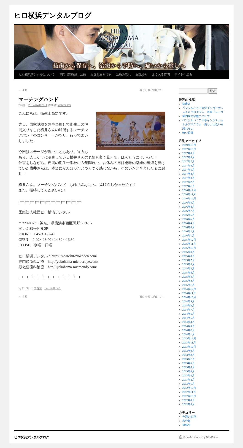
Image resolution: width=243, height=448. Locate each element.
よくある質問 (161, 74)
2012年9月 (188, 400)
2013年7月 (188, 359)
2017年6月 (188, 165)
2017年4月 (188, 173)
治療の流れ (123, 74)
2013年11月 (189, 342)
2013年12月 (189, 338)
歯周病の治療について (196, 116)
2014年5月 (188, 317)
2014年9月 (188, 301)
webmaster (64, 105)
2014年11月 (189, 293)
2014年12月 (189, 289)
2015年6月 (188, 264)
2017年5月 (188, 169)
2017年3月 (188, 178)
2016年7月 (188, 210)
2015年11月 (189, 243)
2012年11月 (189, 392)
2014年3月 (188, 326)
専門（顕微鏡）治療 (72, 74)
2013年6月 (188, 363)
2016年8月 (188, 206)
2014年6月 (188, 313)
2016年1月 (188, 235)
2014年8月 (188, 305)
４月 (23, 90)
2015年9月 (188, 252)
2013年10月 (189, 346)
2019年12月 (189, 145)
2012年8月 (188, 404)
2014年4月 (188, 322)
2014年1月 (188, 334)
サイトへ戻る (183, 74)
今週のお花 (189, 416)
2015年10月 (189, 247)
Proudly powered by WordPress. (201, 437)
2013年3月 (188, 375)
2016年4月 (188, 223)
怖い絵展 (187, 132)
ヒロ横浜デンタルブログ (53, 15)
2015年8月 (188, 256)
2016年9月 (188, 202)
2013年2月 (188, 379)
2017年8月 (188, 157)
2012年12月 (189, 387)
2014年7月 (188, 309)
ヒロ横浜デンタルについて (37, 74)
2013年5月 (188, 367)
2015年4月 (188, 272)
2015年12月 (189, 239)
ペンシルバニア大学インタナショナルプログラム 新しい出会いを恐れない (203, 124)
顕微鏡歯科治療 (101, 74)
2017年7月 (188, 161)
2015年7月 (188, 260)
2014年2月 (188, 330)
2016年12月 (189, 190)
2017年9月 (188, 153)
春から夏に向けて (152, 90)
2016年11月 (189, 194)
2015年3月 (188, 276)
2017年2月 (188, 182)
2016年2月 (188, 231)
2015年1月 (188, 285)
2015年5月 (188, 268)
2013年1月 (188, 383)
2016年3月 (188, 227)
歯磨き (186, 103)
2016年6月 (188, 215)
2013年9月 (188, 350)
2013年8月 (188, 355)
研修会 (186, 425)
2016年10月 (189, 198)
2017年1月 (188, 186)
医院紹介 (141, 74)
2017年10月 (189, 149)
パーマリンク (52, 288)
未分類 (38, 288)
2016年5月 (188, 219)
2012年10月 (189, 396)
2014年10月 (189, 297)
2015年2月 (188, 280)
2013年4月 (188, 371)
